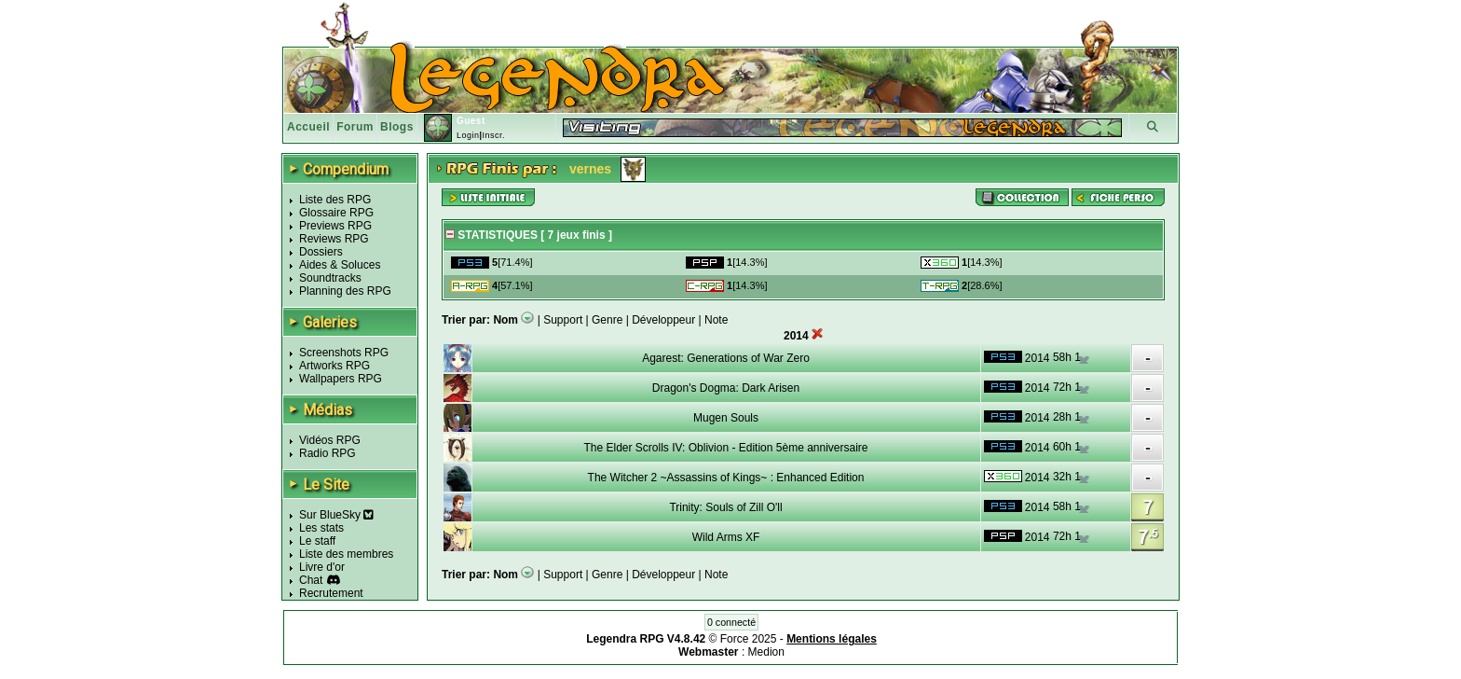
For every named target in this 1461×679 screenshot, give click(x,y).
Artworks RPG (334, 365)
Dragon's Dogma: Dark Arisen (725, 388)
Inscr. (493, 135)
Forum (355, 126)
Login (468, 135)
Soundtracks (330, 277)
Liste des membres (346, 554)
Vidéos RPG (330, 440)
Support (562, 319)
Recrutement (331, 593)
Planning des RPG (345, 291)
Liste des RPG (335, 199)
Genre (607, 319)
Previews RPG (335, 225)
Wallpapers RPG (340, 378)
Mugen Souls (725, 417)
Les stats (321, 527)
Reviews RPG (334, 238)
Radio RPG (327, 453)
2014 (1037, 358)
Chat (310, 580)
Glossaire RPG (336, 212)
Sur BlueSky (336, 514)
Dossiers (321, 251)
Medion (766, 651)
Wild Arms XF (726, 537)
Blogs (397, 126)
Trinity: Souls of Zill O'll (725, 507)
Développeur (663, 319)
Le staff (317, 540)
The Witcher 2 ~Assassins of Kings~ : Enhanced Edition (726, 477)
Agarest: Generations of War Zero (726, 358)
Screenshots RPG (344, 352)
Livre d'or (322, 567)
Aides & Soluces (339, 264)
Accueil (308, 126)
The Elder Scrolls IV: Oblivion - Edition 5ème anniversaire (725, 447)
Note (716, 319)
